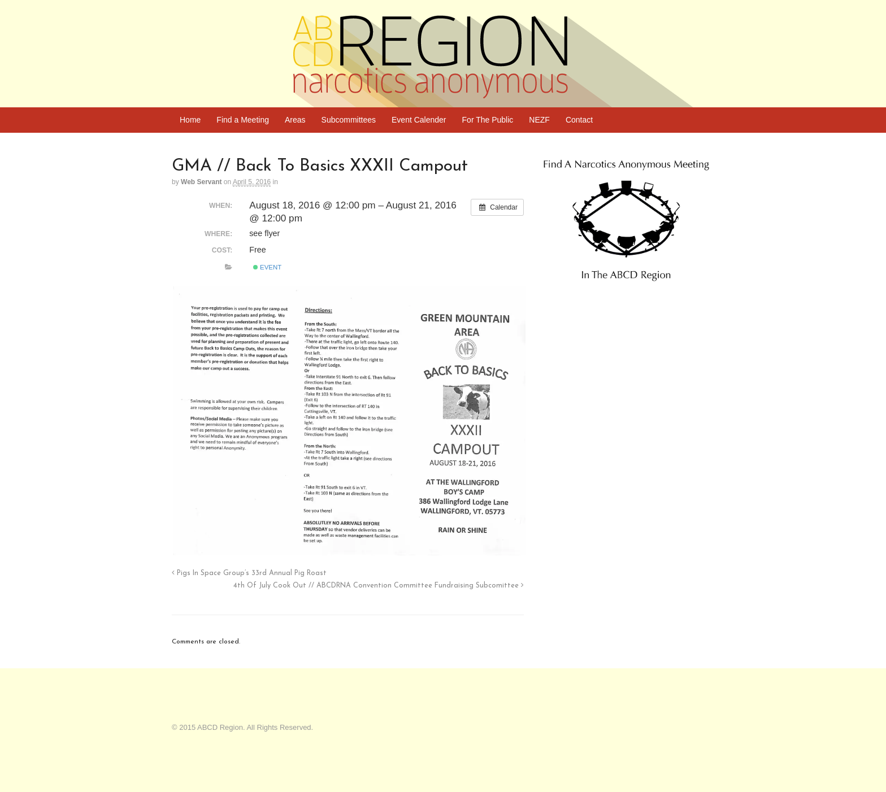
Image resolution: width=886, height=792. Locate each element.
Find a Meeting (242, 119)
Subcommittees (349, 119)
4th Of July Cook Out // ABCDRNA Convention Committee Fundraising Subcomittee (378, 585)
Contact (579, 119)
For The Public (488, 119)
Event (267, 267)
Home (190, 119)
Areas (295, 119)
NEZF (539, 119)
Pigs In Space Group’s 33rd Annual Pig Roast (249, 573)
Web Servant (201, 182)
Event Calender (419, 119)
